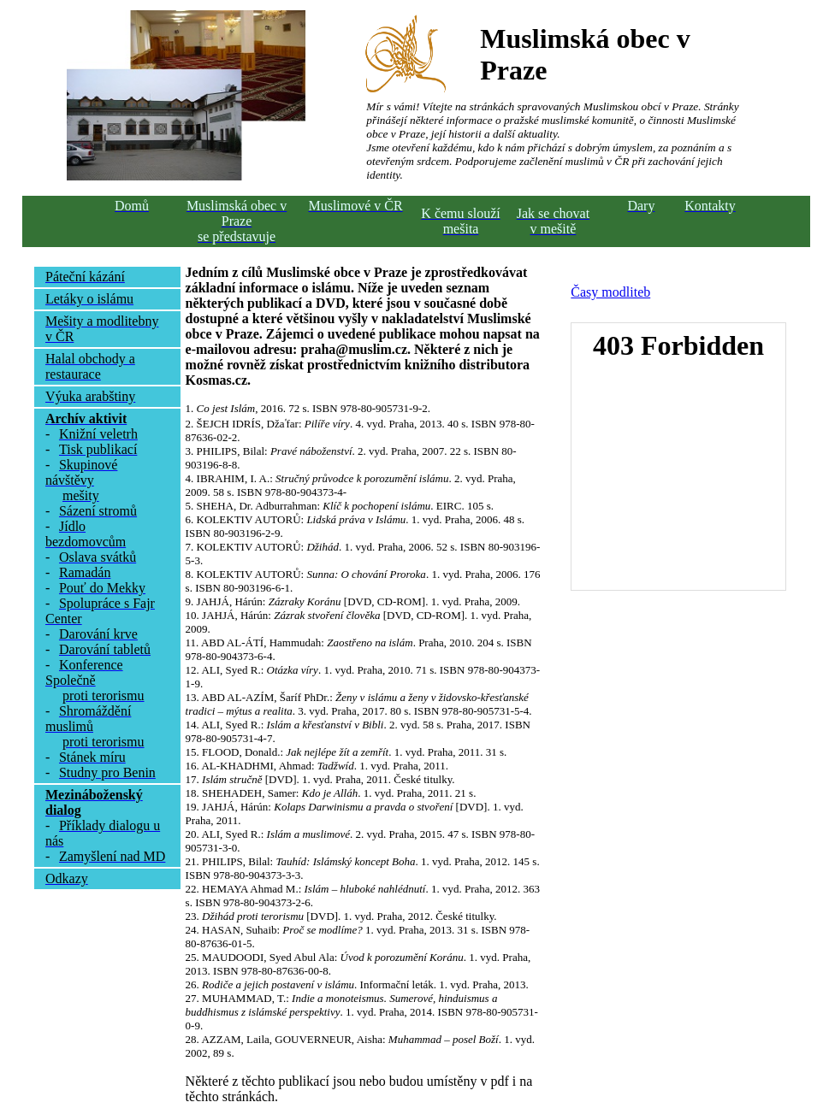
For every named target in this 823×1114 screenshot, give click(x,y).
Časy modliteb (610, 292)
